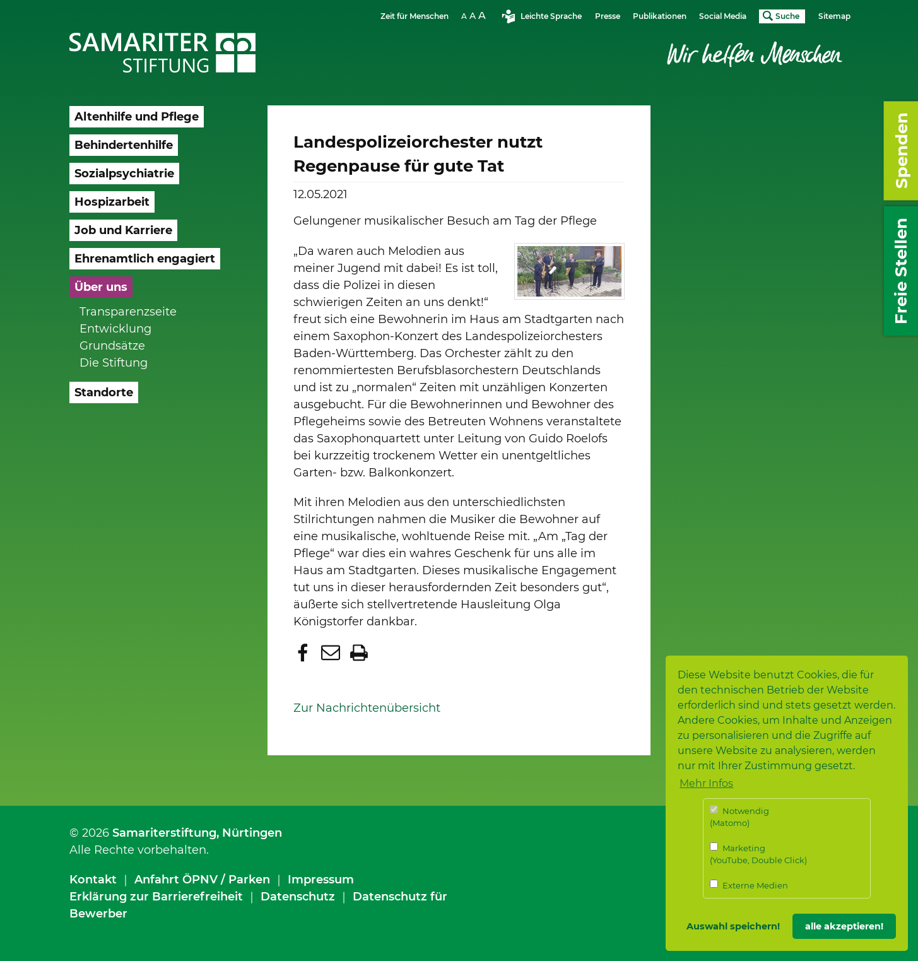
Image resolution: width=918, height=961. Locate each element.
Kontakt (93, 880)
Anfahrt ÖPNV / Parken (202, 880)
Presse (607, 16)
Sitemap (834, 16)
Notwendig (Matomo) (739, 816)
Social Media (722, 16)
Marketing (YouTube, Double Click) (758, 854)
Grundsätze (112, 346)
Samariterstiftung (164, 833)
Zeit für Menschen (414, 16)
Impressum (321, 880)
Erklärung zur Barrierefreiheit (156, 897)
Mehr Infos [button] (706, 783)
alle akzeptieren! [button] (844, 926)
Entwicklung (115, 329)
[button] (304, 652)
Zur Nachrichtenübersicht (366, 708)
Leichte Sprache (551, 16)
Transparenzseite (128, 312)
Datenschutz (298, 897)
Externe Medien (749, 885)
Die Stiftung (113, 363)
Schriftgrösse (475, 15)
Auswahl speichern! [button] (733, 926)
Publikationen (659, 16)
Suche (787, 16)
